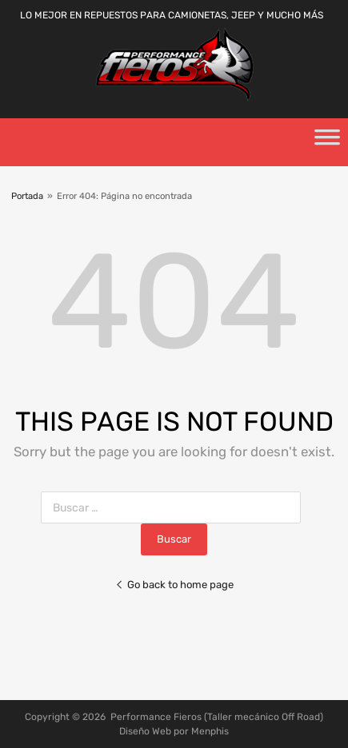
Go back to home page (174, 585)
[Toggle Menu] (327, 142)
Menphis (210, 731)
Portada (27, 196)
